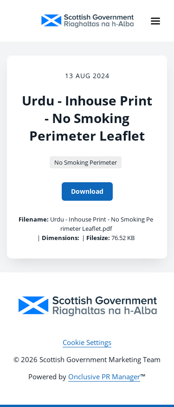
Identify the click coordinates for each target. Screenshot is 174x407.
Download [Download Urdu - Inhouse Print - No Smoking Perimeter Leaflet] (87, 191)
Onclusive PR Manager (104, 376)
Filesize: (98, 238)
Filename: (34, 219)
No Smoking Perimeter (85, 162)
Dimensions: (60, 238)
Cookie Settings (87, 342)
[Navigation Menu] (155, 21)
